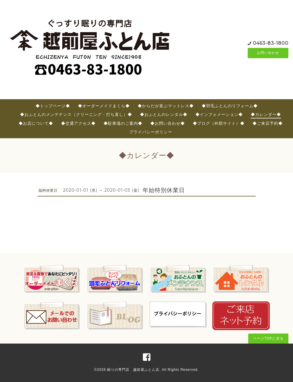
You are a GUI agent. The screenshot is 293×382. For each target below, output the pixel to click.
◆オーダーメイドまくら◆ (104, 106)
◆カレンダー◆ (266, 114)
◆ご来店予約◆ (268, 123)
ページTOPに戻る (268, 338)
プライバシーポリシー (150, 132)
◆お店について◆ (36, 123)
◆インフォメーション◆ (219, 114)
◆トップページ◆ (53, 106)
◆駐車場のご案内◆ (123, 123)
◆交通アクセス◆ (78, 123)
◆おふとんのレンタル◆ (163, 114)
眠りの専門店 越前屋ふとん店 (133, 370)
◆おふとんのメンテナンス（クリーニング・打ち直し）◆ (76, 114)
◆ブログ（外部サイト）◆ (219, 123)
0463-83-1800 (270, 43)
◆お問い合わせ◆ (167, 123)
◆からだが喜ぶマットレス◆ (166, 106)
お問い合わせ (268, 53)
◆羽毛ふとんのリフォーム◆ (230, 106)
